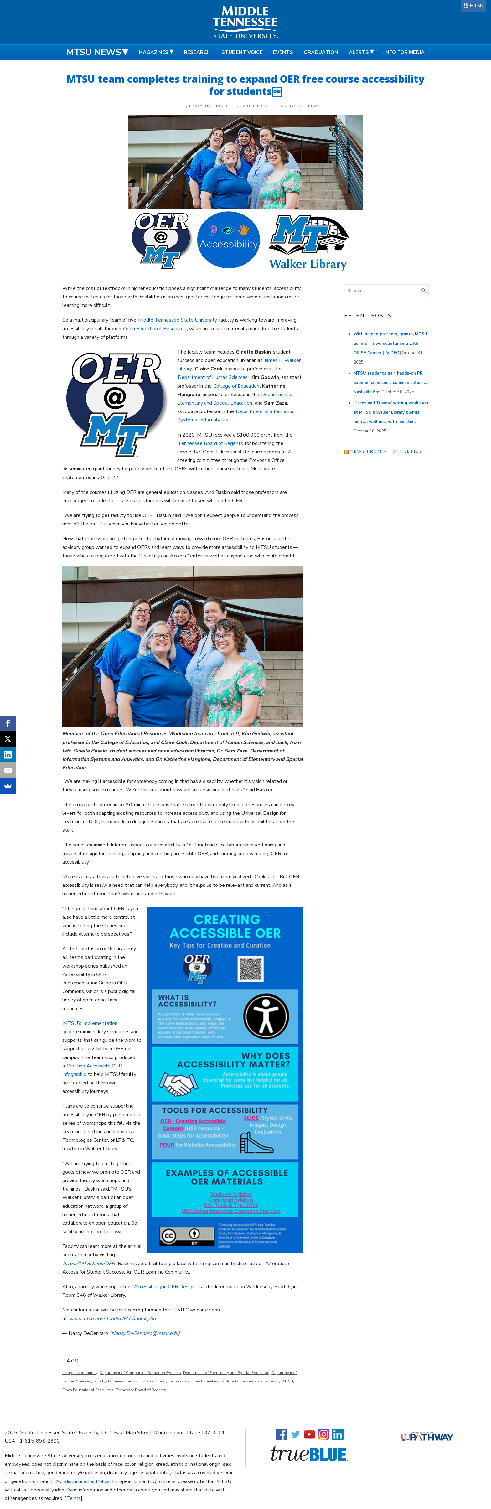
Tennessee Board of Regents (210, 443)
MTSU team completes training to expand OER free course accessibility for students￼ (246, 85)
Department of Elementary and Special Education (226, 1372)
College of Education (236, 386)
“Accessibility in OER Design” (164, 1286)
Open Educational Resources (154, 328)
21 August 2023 (253, 106)
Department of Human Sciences (213, 377)
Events (283, 52)
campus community (79, 1372)
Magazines (153, 52)
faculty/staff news (108, 1381)
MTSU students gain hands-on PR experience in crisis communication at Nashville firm (391, 382)
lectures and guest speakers (194, 1381)
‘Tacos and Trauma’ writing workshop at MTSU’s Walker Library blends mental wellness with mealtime (391, 412)
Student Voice (241, 52)
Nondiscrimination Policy (82, 1481)
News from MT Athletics (386, 451)
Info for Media (404, 52)
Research (197, 52)
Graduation (321, 52)
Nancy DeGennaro (209, 106)
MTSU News (93, 52)
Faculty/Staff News (298, 106)
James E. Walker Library (147, 1381)
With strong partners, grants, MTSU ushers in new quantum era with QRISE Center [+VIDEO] (390, 343)
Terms (73, 1498)
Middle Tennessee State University (177, 320)
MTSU (476, 6)
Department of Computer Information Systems (140, 1372)
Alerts (359, 52)
